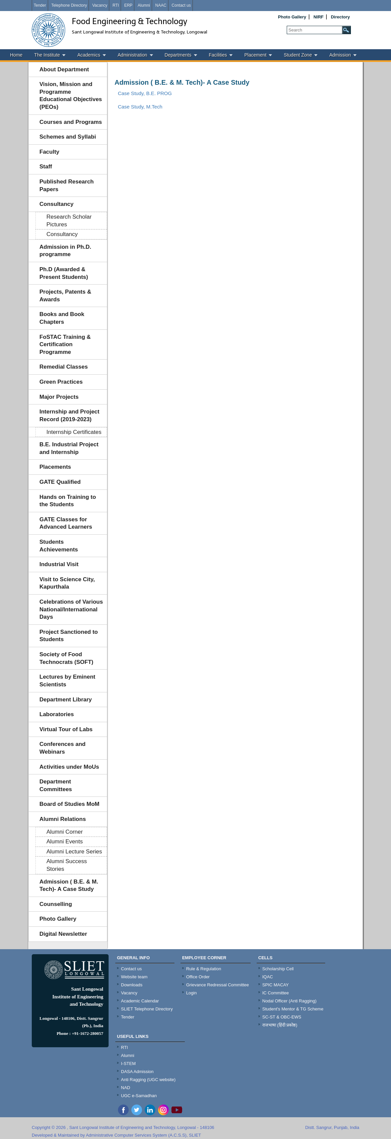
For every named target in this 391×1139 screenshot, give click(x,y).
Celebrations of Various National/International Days (71, 609)
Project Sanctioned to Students (68, 636)
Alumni (144, 5)
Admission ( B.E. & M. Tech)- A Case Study (68, 886)
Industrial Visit (59, 564)
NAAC (160, 5)
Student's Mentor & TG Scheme (292, 1008)
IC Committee (275, 992)
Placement (255, 55)
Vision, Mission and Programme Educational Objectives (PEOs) (70, 95)
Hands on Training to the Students (67, 501)
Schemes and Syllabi (67, 137)
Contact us (181, 5)
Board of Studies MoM (69, 804)
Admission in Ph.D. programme (65, 251)
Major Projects (59, 397)
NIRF (318, 16)
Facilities (218, 55)
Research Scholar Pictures (69, 221)
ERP (128, 5)
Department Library (65, 699)
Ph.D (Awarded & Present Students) (63, 273)
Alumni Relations (62, 819)
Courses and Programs (70, 122)
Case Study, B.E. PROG (145, 93)
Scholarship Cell (278, 968)
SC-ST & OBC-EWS (281, 1016)
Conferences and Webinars (62, 748)
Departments (178, 55)
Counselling (55, 904)
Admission (340, 55)
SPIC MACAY (275, 984)
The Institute (47, 55)
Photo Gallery (292, 16)
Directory (340, 16)
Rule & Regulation (203, 968)
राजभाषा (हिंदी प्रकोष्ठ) (279, 1025)
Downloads (131, 984)
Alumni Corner (64, 832)
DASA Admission (137, 1071)
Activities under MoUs (69, 767)
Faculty (49, 152)
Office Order (198, 976)
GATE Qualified (60, 482)
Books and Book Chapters (61, 318)
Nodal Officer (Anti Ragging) (289, 1000)
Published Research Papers (66, 185)
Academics (88, 55)
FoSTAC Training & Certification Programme (65, 344)
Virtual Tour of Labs (66, 729)
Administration (132, 55)
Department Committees (55, 785)
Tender (40, 5)
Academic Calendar (140, 1000)
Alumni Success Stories (66, 865)
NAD (125, 1087)
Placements (55, 467)
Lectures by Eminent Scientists (67, 681)
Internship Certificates (73, 432)
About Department (64, 69)
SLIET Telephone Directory (147, 1008)
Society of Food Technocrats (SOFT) (66, 658)
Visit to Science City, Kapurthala (67, 583)
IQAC (267, 976)
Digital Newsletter (63, 934)
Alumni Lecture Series (74, 851)
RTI (116, 5)
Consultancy (56, 204)
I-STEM (128, 1063)
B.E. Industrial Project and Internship (69, 448)
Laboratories (56, 714)
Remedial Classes (63, 367)
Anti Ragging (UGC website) (148, 1079)
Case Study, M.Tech (140, 106)
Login (191, 992)
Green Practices (61, 382)
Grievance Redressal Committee (217, 984)
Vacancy (99, 5)
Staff (45, 166)
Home (16, 55)
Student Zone (298, 55)
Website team (134, 976)
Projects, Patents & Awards (65, 296)
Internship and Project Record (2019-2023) (69, 415)
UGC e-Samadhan (139, 1095)
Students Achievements (58, 546)
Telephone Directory (69, 5)
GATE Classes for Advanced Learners (65, 523)
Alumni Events (64, 841)
